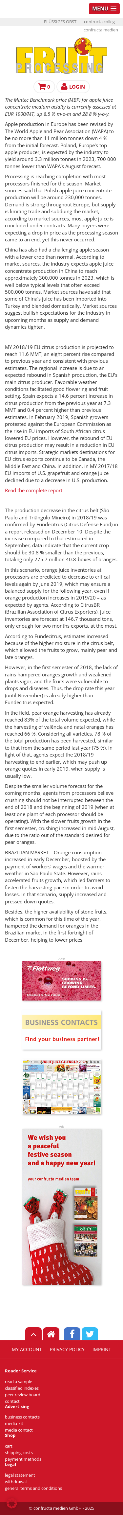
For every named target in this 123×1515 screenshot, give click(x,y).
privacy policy (67, 1349)
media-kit (14, 1423)
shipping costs (19, 1452)
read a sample (18, 1381)
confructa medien (101, 30)
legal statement (20, 1475)
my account (27, 1349)
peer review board (22, 1395)
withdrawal (16, 1482)
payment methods (23, 1459)
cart (8, 1446)
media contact (19, 1430)
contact (12, 1401)
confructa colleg (99, 22)
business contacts (22, 1417)
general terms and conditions (33, 1488)
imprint (101, 1349)
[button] (12, 1503)
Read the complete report (33, 490)
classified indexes (22, 1388)
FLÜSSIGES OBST (60, 22)
